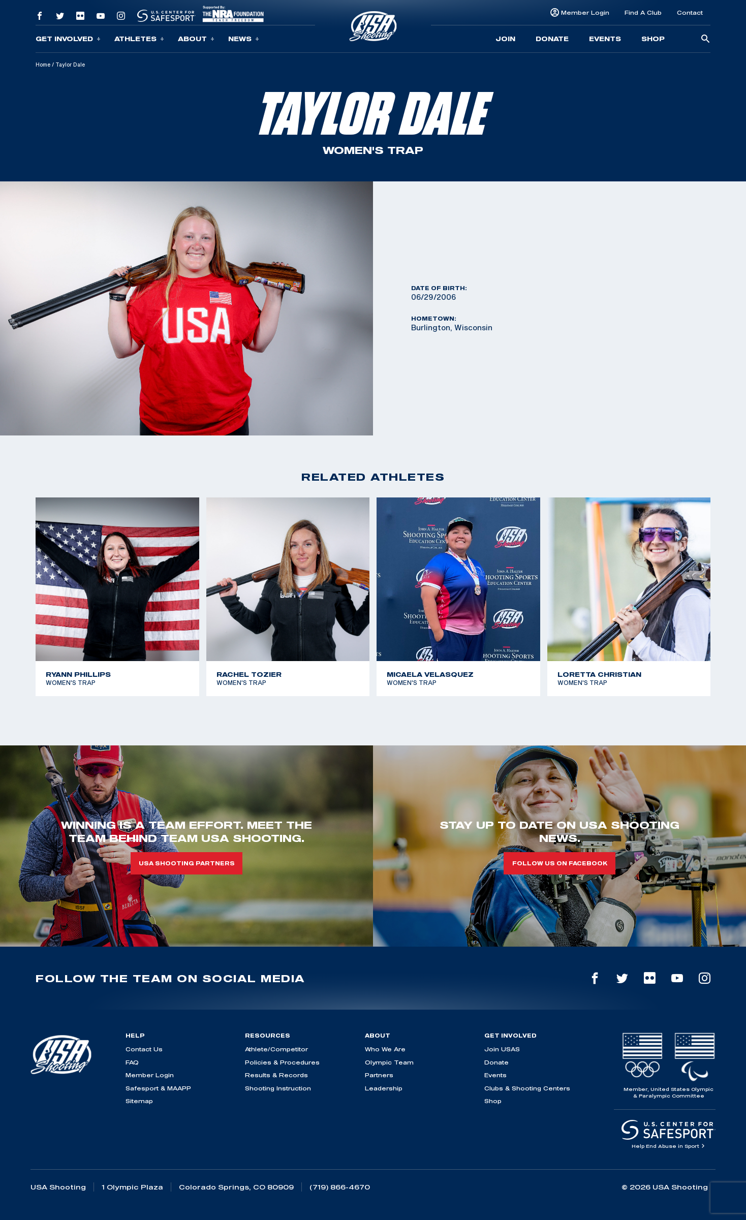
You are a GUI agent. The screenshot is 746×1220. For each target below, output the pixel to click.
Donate (552, 38)
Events (605, 38)
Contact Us (144, 1049)
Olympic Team (389, 1062)
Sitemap (139, 1101)
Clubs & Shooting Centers (527, 1088)
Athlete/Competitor (276, 1049)
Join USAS (502, 1049)
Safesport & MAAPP (158, 1088)
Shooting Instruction (278, 1088)
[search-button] (705, 39)
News (243, 39)
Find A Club (643, 12)
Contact (690, 12)
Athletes (139, 39)
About (196, 39)
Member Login (585, 12)
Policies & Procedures (282, 1062)
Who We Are (385, 1049)
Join (505, 38)
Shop (653, 38)
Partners (379, 1075)
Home (43, 64)
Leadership (383, 1088)
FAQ (132, 1062)
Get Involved (68, 39)
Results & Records (276, 1075)
